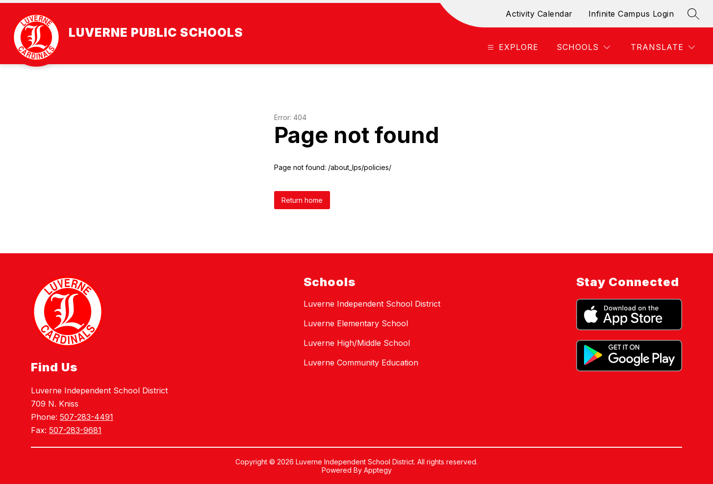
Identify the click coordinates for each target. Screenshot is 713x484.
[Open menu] (511, 47)
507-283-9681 (75, 430)
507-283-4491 (86, 417)
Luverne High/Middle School (357, 343)
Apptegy (378, 470)
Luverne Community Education (361, 362)
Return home (302, 200)
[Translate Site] (662, 47)
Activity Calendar (539, 14)
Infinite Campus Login (631, 14)
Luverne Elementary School (356, 323)
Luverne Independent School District (372, 304)
